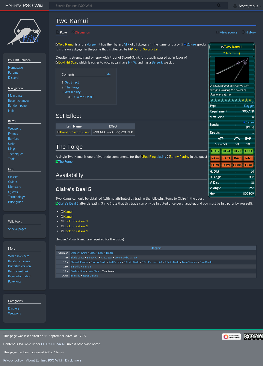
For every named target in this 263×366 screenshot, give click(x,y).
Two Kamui (108, 271)
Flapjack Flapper (79, 262)
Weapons (14, 313)
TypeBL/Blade (90, 275)
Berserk (157, 62)
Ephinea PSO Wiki (24, 5)
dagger (92, 44)
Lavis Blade (94, 271)
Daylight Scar (78, 271)
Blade (93, 252)
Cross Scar (106, 257)
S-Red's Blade (172, 262)
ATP (126, 44)
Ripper (109, 252)
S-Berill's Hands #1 (81, 266)
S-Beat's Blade (131, 262)
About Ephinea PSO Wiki (44, 360)
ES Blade (75, 275)
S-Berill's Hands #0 (152, 262)
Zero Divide (206, 262)
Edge (101, 252)
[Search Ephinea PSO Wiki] (138, 5)
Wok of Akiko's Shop (126, 257)
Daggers (156, 248)
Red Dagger (115, 262)
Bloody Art (92, 257)
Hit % (132, 62)
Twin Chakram (189, 262)
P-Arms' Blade (98, 262)
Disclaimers (73, 360)
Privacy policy (13, 360)
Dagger (249, 106)
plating (161, 156)
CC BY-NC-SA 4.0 (53, 344)
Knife (84, 252)
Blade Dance (77, 257)
